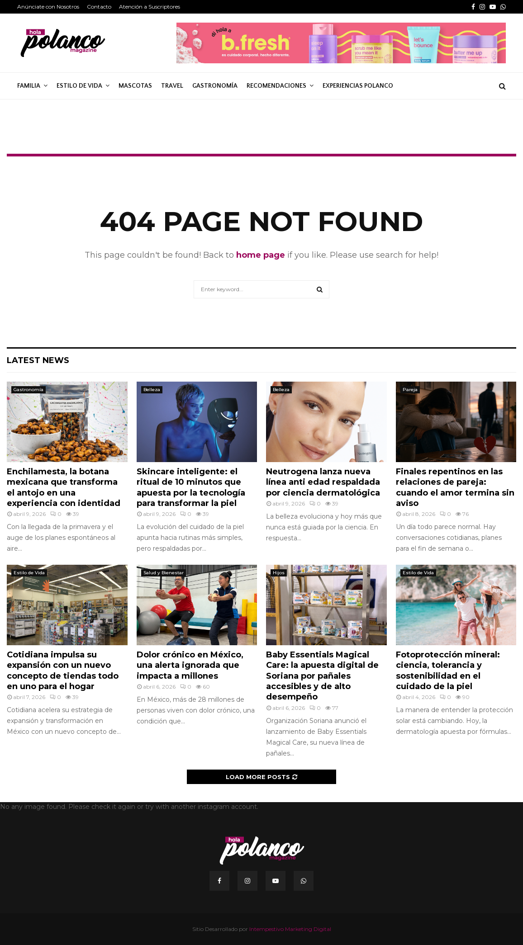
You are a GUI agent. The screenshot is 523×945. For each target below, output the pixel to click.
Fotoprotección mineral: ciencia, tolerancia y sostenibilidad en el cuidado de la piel (448, 670)
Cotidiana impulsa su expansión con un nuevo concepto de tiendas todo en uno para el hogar (63, 670)
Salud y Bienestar (163, 573)
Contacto (99, 6)
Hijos (279, 573)
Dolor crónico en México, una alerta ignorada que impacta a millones (190, 665)
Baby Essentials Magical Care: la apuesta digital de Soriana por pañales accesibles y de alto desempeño (322, 676)
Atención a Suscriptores (149, 6)
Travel (172, 86)
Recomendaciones (276, 86)
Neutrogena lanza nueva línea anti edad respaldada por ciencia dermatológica (323, 482)
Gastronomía (215, 86)
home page (260, 255)
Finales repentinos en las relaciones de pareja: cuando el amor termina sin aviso (455, 487)
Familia (28, 86)
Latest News (38, 360)
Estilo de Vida (79, 86)
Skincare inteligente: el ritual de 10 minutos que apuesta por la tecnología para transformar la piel (191, 487)
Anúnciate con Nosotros (48, 6)
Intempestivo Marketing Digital (290, 929)
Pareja (410, 389)
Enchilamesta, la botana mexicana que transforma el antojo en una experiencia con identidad (63, 487)
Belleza (151, 389)
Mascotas (135, 86)
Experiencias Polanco (358, 86)
